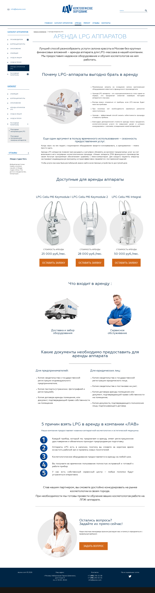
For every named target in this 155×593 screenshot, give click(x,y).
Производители (19, 40)
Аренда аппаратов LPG (17, 108)
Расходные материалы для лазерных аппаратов (18, 138)
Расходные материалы (19, 74)
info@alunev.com (18, 9)
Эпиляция (14, 53)
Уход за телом (15, 62)
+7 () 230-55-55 (95, 578)
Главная (48, 23)
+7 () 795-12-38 (95, 576)
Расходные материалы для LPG (18, 130)
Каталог (12, 86)
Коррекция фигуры (17, 44)
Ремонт (87, 23)
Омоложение (15, 48)
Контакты (106, 23)
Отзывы (95, 23)
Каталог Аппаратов (40, 31)
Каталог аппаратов (63, 23)
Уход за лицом (16, 57)
